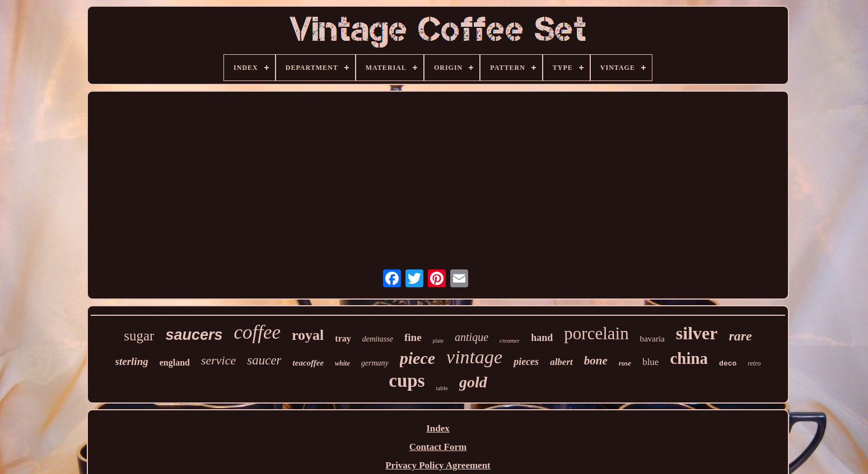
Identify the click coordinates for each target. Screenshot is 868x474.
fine (413, 337)
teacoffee (308, 362)
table (442, 388)
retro (754, 363)
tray (343, 338)
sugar (139, 335)
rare (740, 336)
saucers (193, 334)
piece (417, 358)
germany (375, 363)
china (689, 358)
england (175, 362)
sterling (131, 361)
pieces (526, 361)
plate (438, 341)
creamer (510, 340)
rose (625, 363)
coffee (257, 332)
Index (438, 428)
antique (471, 337)
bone (596, 360)
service (218, 360)
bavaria (652, 338)
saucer (264, 360)
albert (561, 362)
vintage (474, 357)
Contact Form (437, 447)
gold (473, 382)
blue (650, 362)
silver (697, 333)
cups (406, 381)
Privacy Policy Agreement (438, 465)
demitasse (377, 339)
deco (727, 363)
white (342, 363)
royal (308, 335)
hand (542, 337)
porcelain (596, 333)
